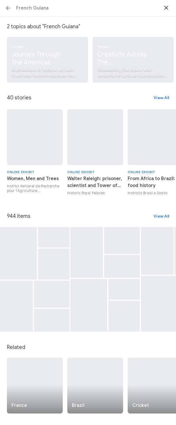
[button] (8, 8)
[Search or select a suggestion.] (88, 8)
